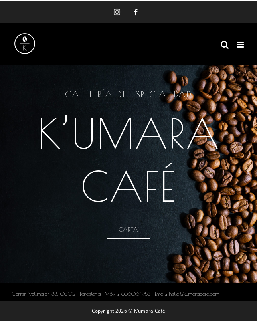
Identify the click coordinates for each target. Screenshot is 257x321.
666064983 (136, 294)
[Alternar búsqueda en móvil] (225, 44)
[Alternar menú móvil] (241, 44)
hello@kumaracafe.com (194, 294)
